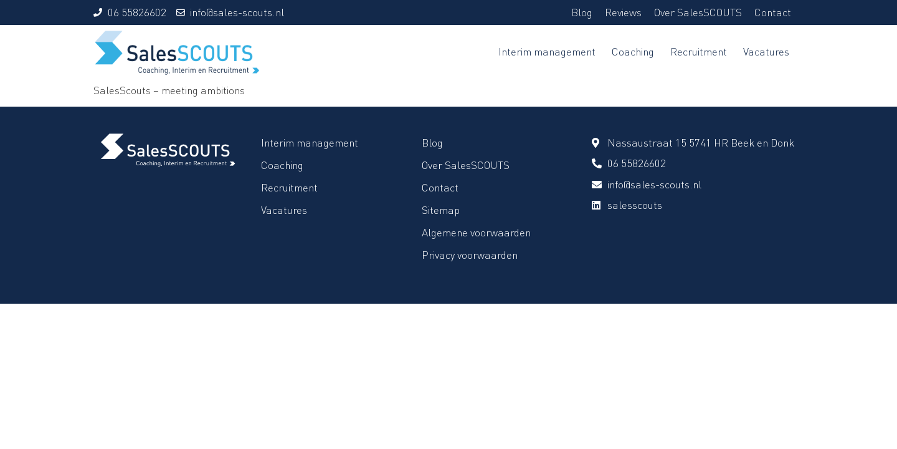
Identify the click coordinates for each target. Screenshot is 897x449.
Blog (581, 12)
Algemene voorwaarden (476, 232)
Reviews (623, 12)
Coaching (633, 51)
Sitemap (441, 209)
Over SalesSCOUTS (698, 12)
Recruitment (698, 51)
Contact (772, 12)
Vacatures (766, 51)
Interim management (547, 51)
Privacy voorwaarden (470, 254)
